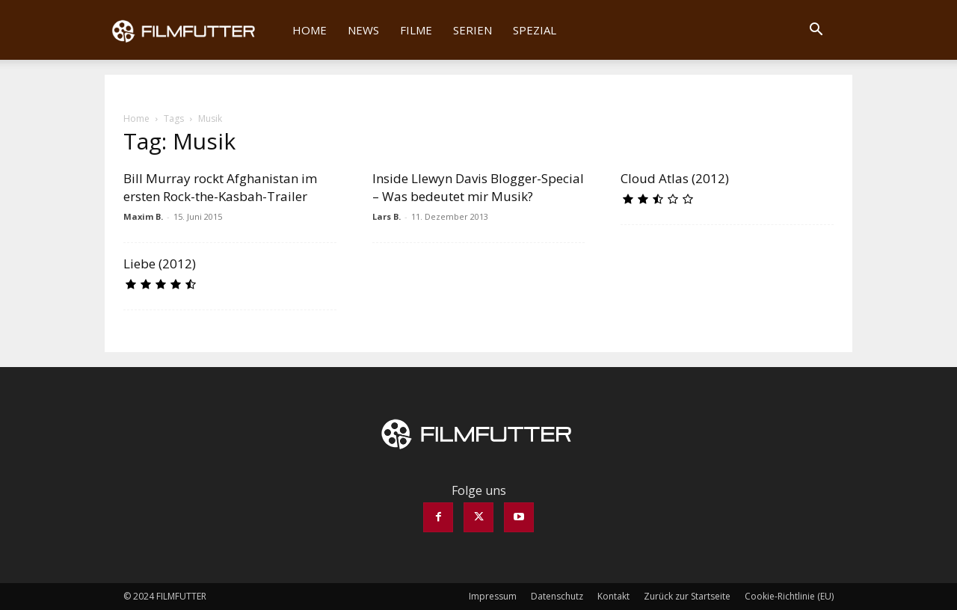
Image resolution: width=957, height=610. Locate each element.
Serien (472, 29)
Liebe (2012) (159, 263)
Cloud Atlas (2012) (675, 178)
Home (309, 29)
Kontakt (613, 596)
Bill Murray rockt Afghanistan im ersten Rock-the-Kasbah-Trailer (220, 187)
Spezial (534, 29)
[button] (816, 30)
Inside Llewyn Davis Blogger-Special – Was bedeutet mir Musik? (478, 187)
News (363, 29)
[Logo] (193, 30)
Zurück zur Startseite (687, 596)
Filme (416, 29)
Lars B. (386, 216)
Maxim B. (143, 216)
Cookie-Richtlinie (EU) (789, 596)
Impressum (493, 596)
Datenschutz (557, 596)
